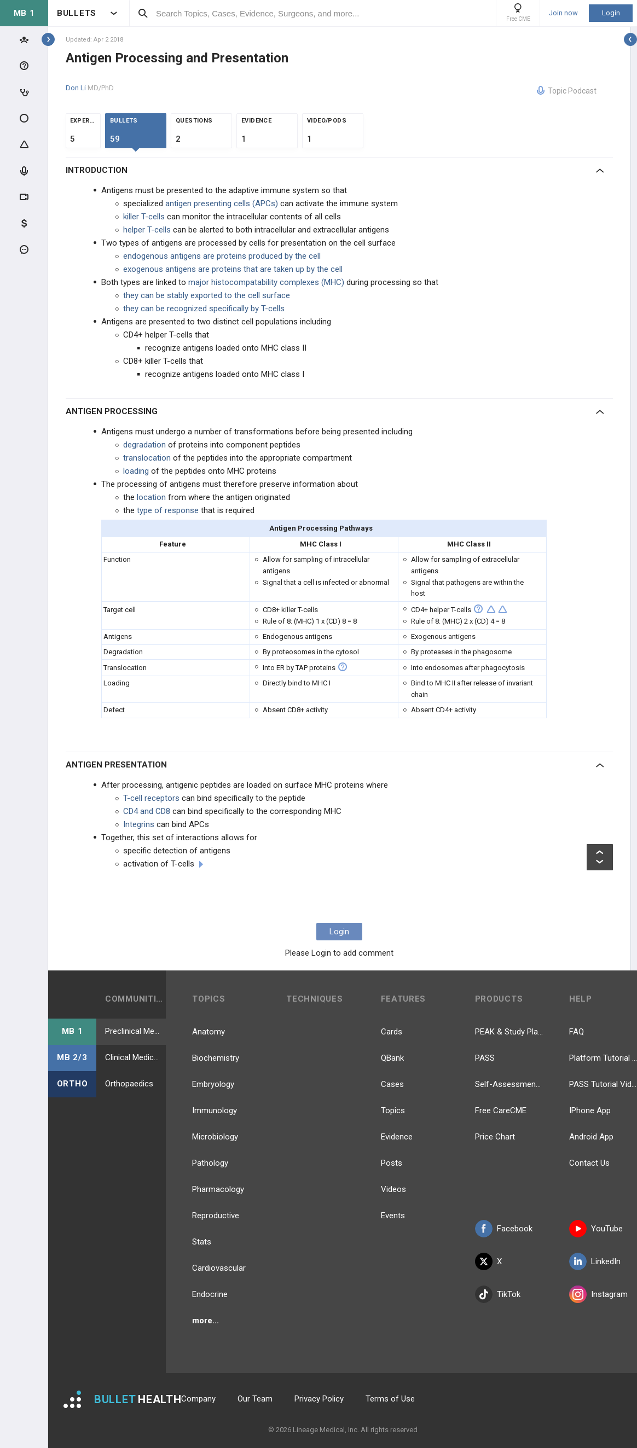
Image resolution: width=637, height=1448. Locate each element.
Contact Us (589, 1163)
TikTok (497, 1294)
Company (198, 1399)
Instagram (598, 1294)
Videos (393, 1189)
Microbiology (215, 1137)
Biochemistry (215, 1058)
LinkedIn (595, 1261)
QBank (392, 1058)
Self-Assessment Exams (509, 1084)
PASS (485, 1058)
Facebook (503, 1228)
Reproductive (215, 1215)
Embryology (213, 1084)
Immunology (214, 1110)
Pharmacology (218, 1189)
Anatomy (208, 1032)
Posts (391, 1163)
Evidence (397, 1137)
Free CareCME (500, 1110)
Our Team (255, 1399)
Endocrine (210, 1294)
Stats (201, 1242)
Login (611, 13)
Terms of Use (390, 1399)
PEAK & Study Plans (509, 1032)
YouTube (596, 1228)
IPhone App (590, 1110)
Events (393, 1215)
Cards (391, 1032)
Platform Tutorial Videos (603, 1058)
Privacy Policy (319, 1399)
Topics (393, 1110)
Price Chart (495, 1137)
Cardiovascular (219, 1268)
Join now (563, 13)
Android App (591, 1137)
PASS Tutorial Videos (603, 1084)
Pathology (210, 1163)
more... (205, 1320)
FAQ (576, 1032)
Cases (392, 1084)
